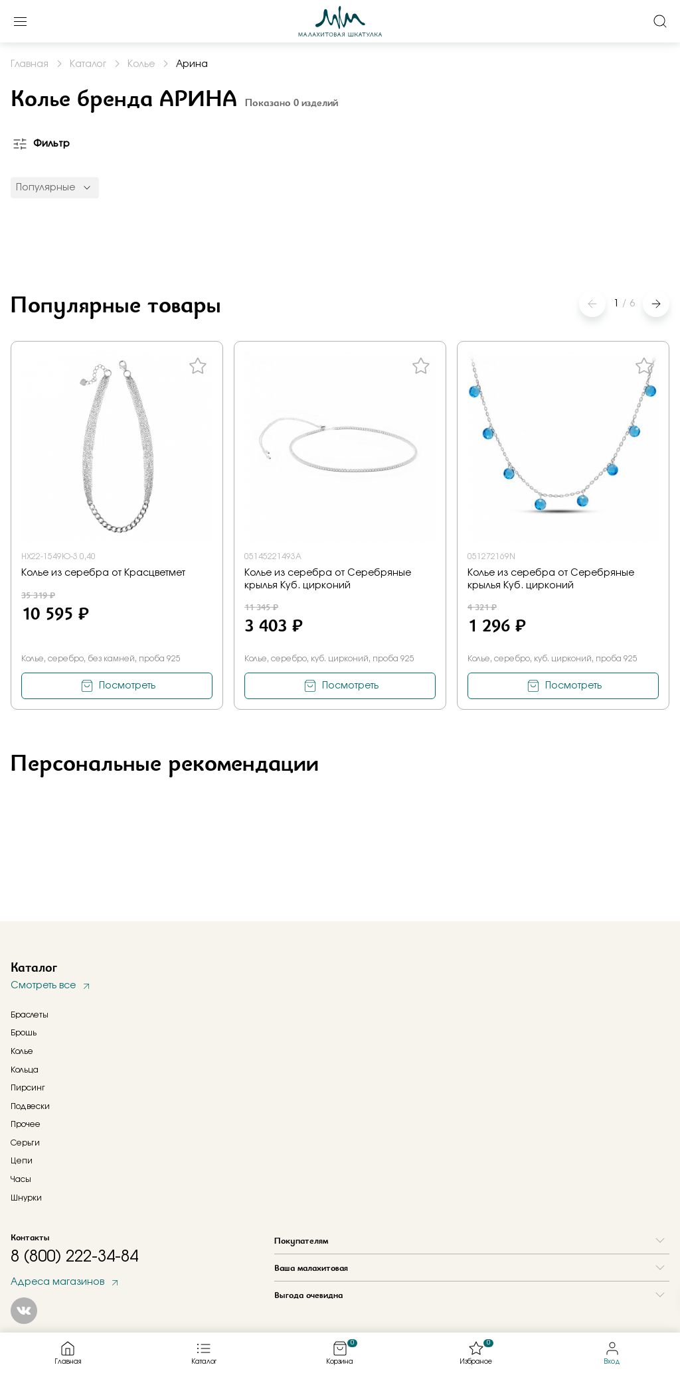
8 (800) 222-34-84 (74, 1257)
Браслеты (29, 1015)
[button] (656, 304)
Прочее (26, 1124)
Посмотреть (127, 685)
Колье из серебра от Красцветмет (103, 573)
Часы (21, 1179)
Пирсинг (28, 1088)
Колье (22, 1051)
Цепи (22, 1161)
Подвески (30, 1106)
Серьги (25, 1143)
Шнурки (26, 1198)
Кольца (25, 1070)
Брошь (24, 1033)
